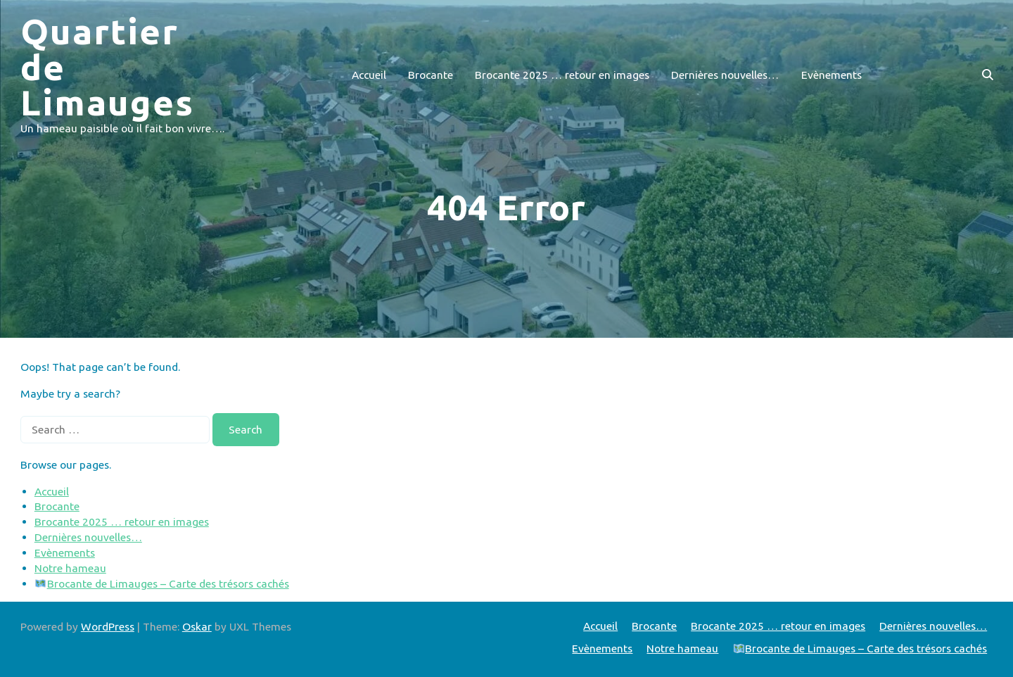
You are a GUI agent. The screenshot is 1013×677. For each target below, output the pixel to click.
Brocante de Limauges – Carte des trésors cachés (162, 583)
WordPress (107, 626)
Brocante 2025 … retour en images (562, 74)
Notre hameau (70, 568)
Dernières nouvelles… (725, 74)
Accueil (369, 74)
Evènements (831, 74)
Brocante (430, 74)
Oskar (197, 626)
